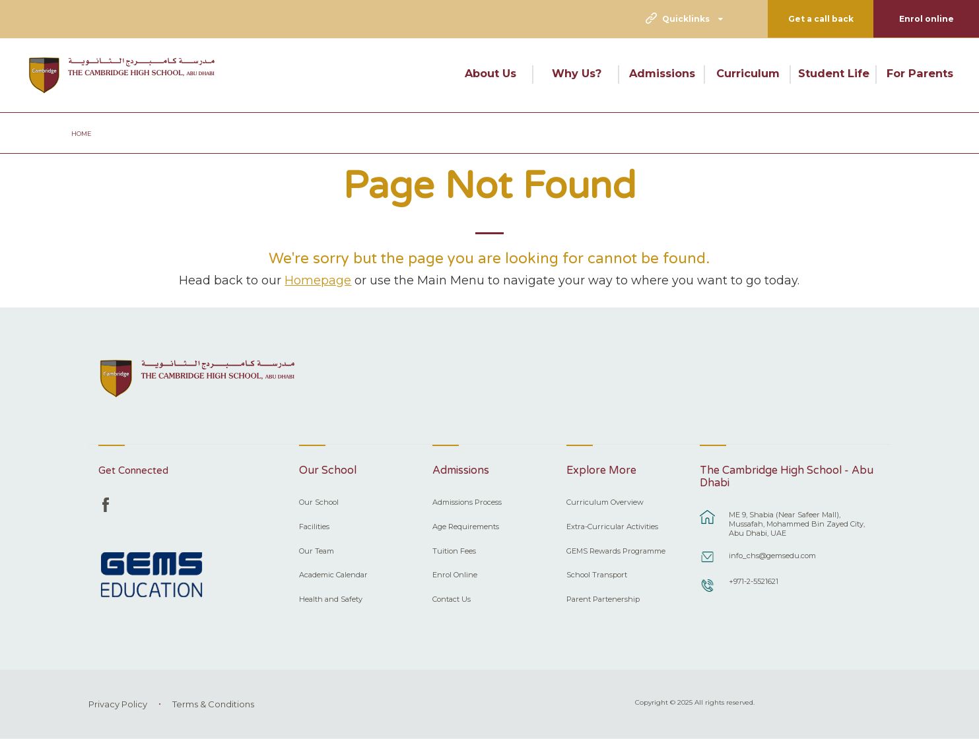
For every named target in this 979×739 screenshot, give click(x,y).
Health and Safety (330, 599)
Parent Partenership (603, 599)
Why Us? (576, 73)
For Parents (920, 73)
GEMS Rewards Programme (615, 551)
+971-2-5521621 (753, 581)
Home (81, 133)
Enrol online (926, 19)
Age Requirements (465, 526)
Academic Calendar (333, 574)
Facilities (314, 526)
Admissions (662, 73)
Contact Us (451, 599)
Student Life (833, 73)
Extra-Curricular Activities (612, 526)
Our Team (316, 551)
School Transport (596, 574)
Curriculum (748, 73)
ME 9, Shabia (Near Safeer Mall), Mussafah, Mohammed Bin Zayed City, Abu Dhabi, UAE (797, 524)
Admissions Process (467, 502)
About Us (490, 73)
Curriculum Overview (605, 502)
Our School (319, 502)
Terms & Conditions (213, 704)
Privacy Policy (117, 704)
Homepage (318, 280)
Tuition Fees (454, 551)
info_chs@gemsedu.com (772, 555)
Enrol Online (454, 574)
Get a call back (821, 19)
